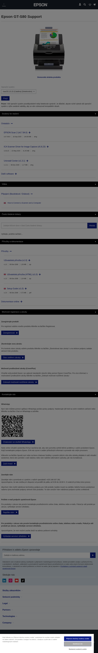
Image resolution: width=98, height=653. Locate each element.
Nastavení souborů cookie (78, 649)
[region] (47, 643)
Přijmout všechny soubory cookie (77, 638)
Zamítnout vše (78, 644)
